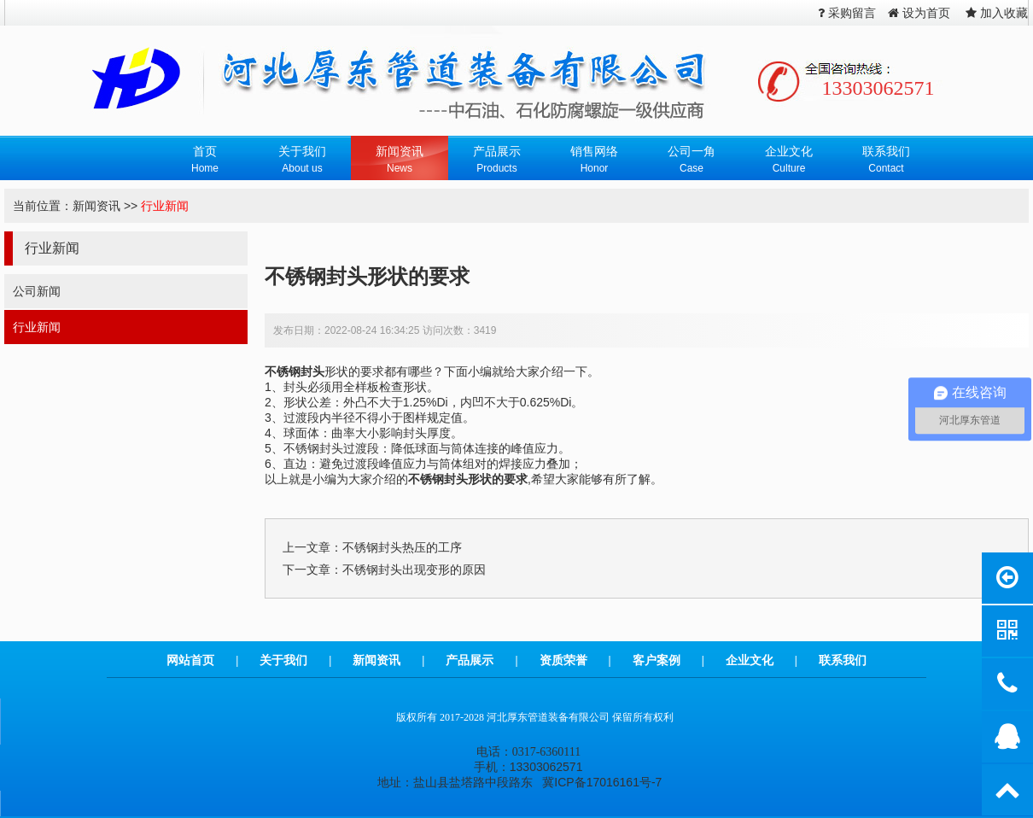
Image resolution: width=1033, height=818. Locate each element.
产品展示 (469, 660)
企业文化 (749, 660)
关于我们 (283, 660)
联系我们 (843, 660)
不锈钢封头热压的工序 (402, 547)
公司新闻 (37, 291)
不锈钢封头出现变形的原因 (414, 569)
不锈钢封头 (294, 371)
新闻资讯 (96, 206)
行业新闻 (165, 206)
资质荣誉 (563, 660)
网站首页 (190, 660)
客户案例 (656, 660)
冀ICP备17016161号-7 (602, 782)
